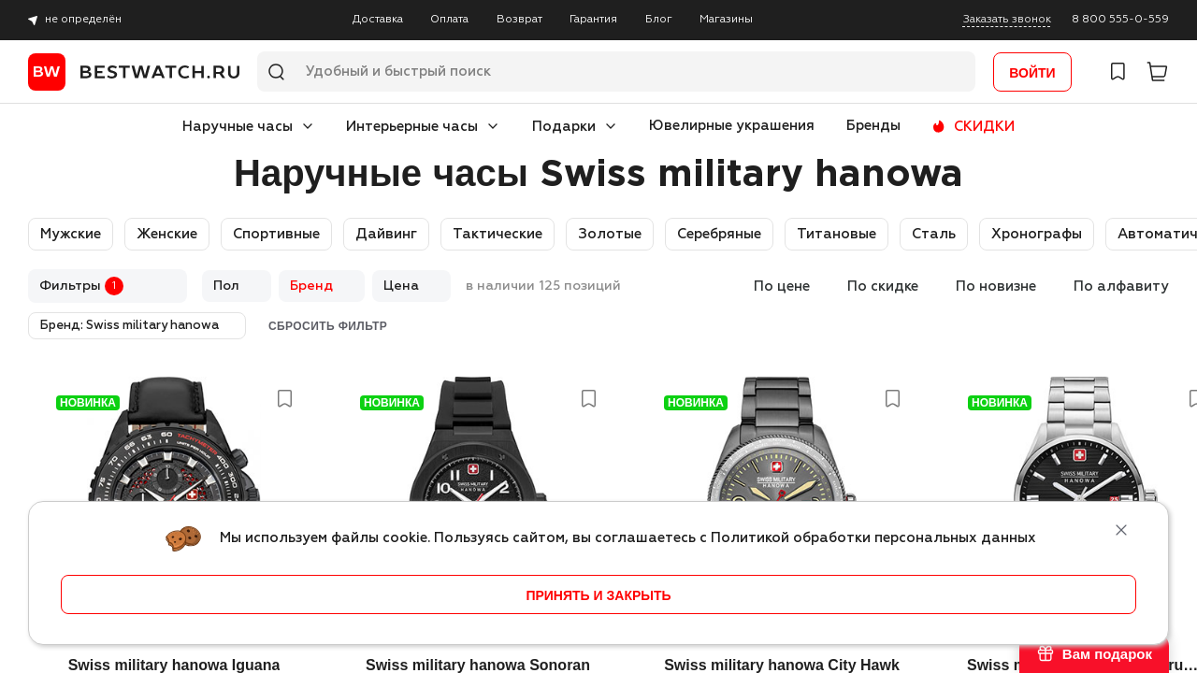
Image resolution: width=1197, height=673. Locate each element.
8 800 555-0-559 (1120, 19)
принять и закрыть (598, 595)
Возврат (519, 19)
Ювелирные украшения (732, 126)
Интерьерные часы (412, 127)
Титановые (836, 234)
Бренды (873, 126)
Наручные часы (237, 127)
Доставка (378, 19)
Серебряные (719, 234)
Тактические (497, 234)
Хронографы (1036, 234)
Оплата (449, 19)
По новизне (996, 286)
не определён (83, 19)
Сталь (934, 234)
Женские (167, 234)
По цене (782, 286)
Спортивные (276, 234)
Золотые (610, 234)
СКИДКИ (984, 127)
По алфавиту (1121, 286)
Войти (1032, 72)
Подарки (564, 127)
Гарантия (593, 19)
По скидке (882, 286)
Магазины (726, 19)
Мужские (70, 234)
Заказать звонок (1007, 19)
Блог (658, 19)
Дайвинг (386, 234)
